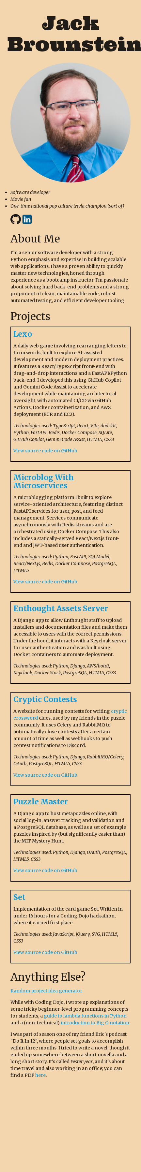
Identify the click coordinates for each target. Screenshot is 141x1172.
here (40, 1075)
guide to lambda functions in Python (85, 1016)
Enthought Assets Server (60, 608)
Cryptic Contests (45, 699)
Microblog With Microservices (43, 481)
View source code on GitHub (45, 451)
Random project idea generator (46, 991)
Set (19, 897)
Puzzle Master (40, 801)
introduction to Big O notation (95, 1023)
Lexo (22, 334)
